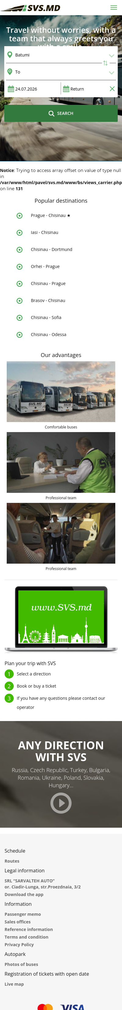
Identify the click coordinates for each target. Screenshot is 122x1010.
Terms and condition (26, 937)
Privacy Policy (19, 944)
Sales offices (18, 922)
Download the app (24, 894)
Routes (12, 861)
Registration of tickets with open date (47, 973)
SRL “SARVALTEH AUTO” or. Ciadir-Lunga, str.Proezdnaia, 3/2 (43, 884)
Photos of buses (21, 964)
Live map (14, 984)
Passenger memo (23, 914)
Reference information (29, 929)
